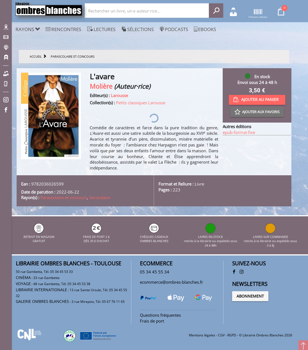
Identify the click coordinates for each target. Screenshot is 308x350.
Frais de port (152, 321)
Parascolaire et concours (63, 197)
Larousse (119, 95)
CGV (221, 335)
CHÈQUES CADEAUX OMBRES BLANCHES (154, 236)
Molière (101, 86)
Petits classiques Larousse (140, 102)
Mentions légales (202, 335)
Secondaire (99, 197)
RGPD (231, 335)
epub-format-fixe (239, 132)
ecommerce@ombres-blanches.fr (171, 282)
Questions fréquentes (160, 315)
